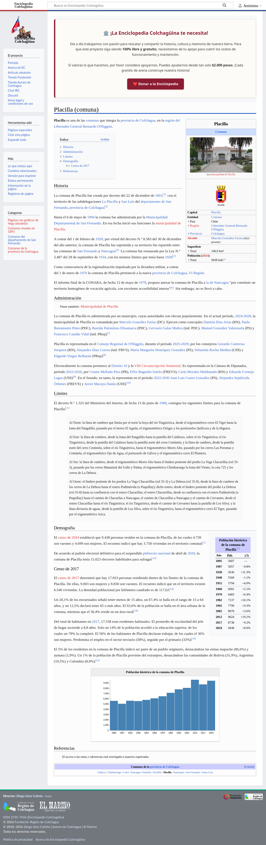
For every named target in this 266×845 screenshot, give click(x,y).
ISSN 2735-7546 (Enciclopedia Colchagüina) (33, 817)
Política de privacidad (17, 839)
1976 (83, 273)
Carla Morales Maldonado (198, 372)
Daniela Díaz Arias (217, 322)
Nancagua (108, 251)
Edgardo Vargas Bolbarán (72, 356)
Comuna (221, 131)
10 (128, 382)
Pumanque (178, 772)
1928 (99, 239)
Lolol (126, 772)
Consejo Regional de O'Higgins (120, 344)
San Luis (127, 201)
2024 (205, 255)
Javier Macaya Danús (100, 384)
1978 (142, 282)
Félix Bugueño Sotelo (146, 372)
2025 (176, 344)
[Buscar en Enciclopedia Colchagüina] (140, 5)
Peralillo (157, 772)
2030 (165, 378)
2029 (184, 344)
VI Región (196, 273)
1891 (158, 195)
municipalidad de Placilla (222, 174)
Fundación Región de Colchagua (37, 822)
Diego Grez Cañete (29, 796)
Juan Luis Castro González (190, 378)
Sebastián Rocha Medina (213, 350)
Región (194, 225)
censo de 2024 (68, 537)
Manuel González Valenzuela (222, 328)
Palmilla (147, 772)
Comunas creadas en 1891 (21, 229)
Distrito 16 (119, 366)
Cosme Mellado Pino (104, 372)
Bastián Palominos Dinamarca (114, 328)
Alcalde (192, 238)
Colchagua (218, 233)
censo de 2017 (68, 578)
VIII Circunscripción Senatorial (157, 366)
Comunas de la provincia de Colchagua (23, 249)
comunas (92, 120)
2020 (191, 553)
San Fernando (87, 251)
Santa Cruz (207, 772)
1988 (162, 403)
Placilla (216, 212)
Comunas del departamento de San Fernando (22, 240)
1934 (102, 257)
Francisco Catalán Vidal (71, 334)
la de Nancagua (217, 282)
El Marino (90, 827)
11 (67, 407)
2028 (247, 316)
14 (171, 588)
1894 (91, 217)
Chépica (101, 772)
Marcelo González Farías (227, 238)
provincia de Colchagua (138, 120)
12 (237, 548)
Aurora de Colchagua (66, 827)
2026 (78, 372)
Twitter (48, 796)
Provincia (196, 233)
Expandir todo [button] (17, 140)
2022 (69, 372)
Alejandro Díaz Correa (93, 350)
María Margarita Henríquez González (157, 350)
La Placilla (110, 201)
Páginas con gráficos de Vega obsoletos (23, 221)
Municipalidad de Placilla (99, 306)
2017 (95, 621)
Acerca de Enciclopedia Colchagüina (60, 839)
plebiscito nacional (156, 553)
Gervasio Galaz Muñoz (165, 328)
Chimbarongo (114, 772)
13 (153, 558)
